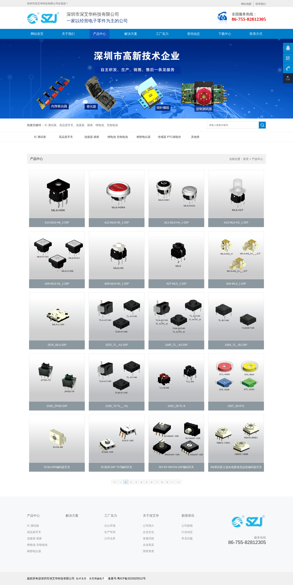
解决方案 (130, 33)
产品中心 (99, 33)
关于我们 (68, 33)
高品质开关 (66, 136)
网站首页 (37, 33)
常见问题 (187, 538)
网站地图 (246, 3)
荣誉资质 (148, 551)
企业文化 (148, 532)
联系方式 (256, 33)
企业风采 (148, 544)
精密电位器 (143, 136)
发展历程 (148, 538)
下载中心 (224, 33)
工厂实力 (162, 33)
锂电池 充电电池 (117, 136)
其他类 (195, 136)
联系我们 (261, 3)
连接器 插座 (91, 136)
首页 (246, 159)
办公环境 (109, 525)
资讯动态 (193, 33)
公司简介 (148, 525)
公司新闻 (187, 525)
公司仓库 (109, 538)
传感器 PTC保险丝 (169, 136)
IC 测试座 (40, 136)
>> (178, 482)
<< (114, 482)
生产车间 (109, 532)
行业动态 (187, 532)
